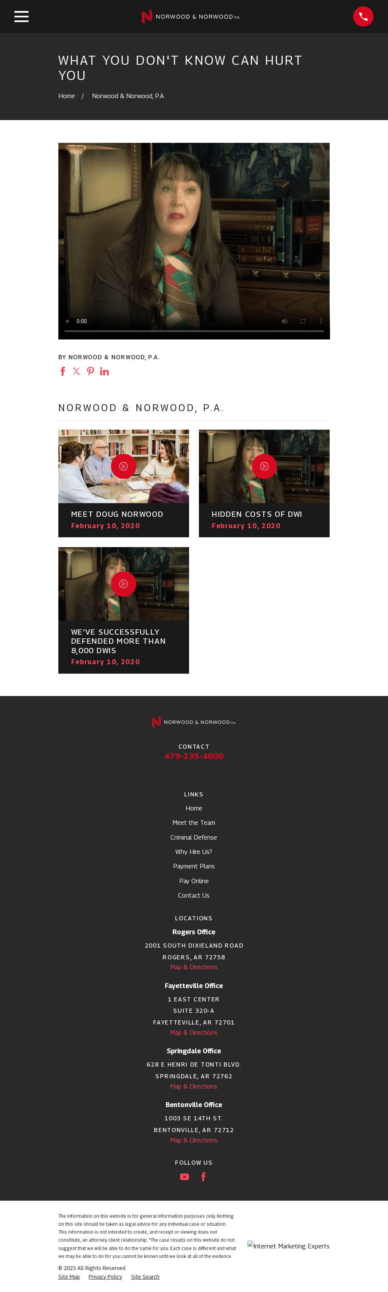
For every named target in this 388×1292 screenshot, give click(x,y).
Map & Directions (193, 967)
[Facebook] (203, 1176)
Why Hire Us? (193, 852)
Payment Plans (194, 866)
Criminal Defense (194, 837)
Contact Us (194, 895)
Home (194, 808)
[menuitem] (69, 1277)
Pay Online (194, 881)
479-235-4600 (194, 756)
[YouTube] (184, 1176)
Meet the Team (193, 822)
